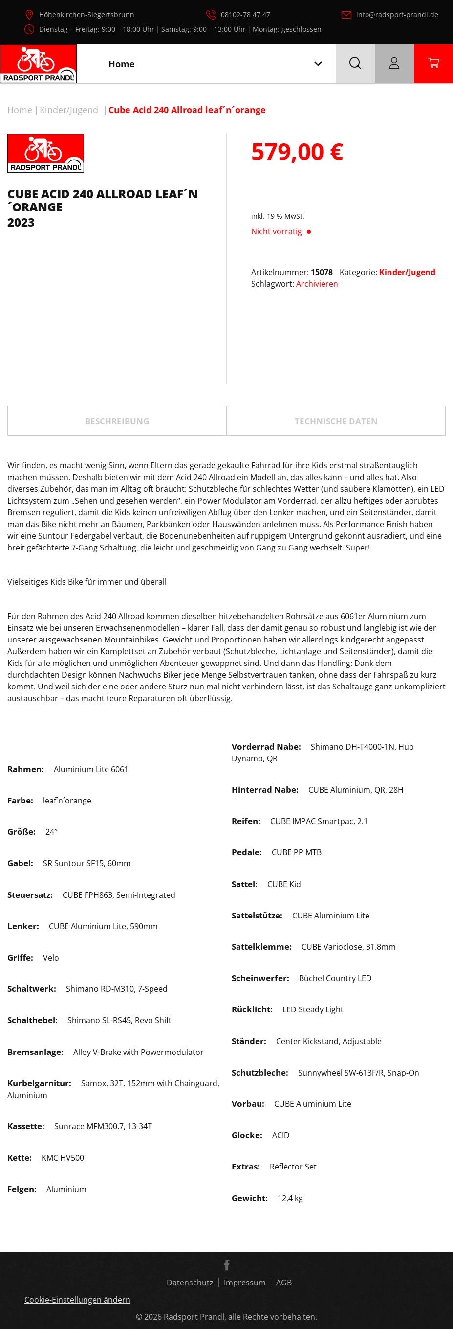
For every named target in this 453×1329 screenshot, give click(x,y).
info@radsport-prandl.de (397, 14)
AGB (284, 1282)
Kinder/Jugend (69, 109)
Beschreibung (117, 421)
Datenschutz (190, 1282)
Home (19, 109)
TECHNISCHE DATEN (336, 421)
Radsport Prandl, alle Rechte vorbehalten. (240, 1316)
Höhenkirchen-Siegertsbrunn (86, 14)
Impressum (245, 1282)
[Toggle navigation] (318, 63)
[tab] (117, 421)
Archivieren (317, 283)
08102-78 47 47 (245, 14)
